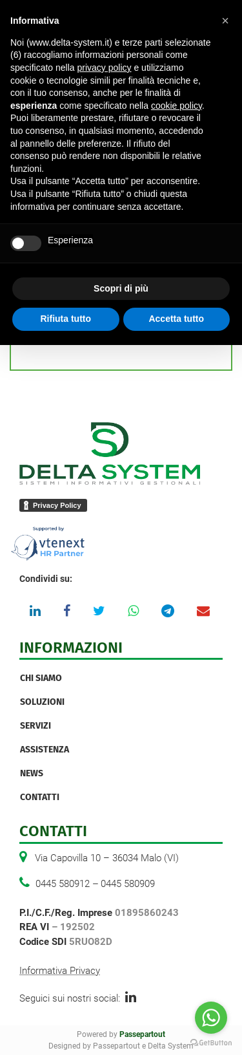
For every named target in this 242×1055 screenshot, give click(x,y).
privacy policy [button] (104, 67)
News (31, 773)
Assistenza (44, 749)
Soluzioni (42, 701)
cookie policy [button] (176, 105)
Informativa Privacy (59, 970)
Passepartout (142, 1034)
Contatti (39, 797)
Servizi (35, 725)
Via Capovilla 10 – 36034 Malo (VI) (107, 858)
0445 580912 (62, 884)
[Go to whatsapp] (211, 1018)
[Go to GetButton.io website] (211, 1042)
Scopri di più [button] (121, 288)
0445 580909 (128, 884)
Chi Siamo (41, 678)
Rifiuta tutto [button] (65, 318)
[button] (225, 20)
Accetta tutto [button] (176, 318)
